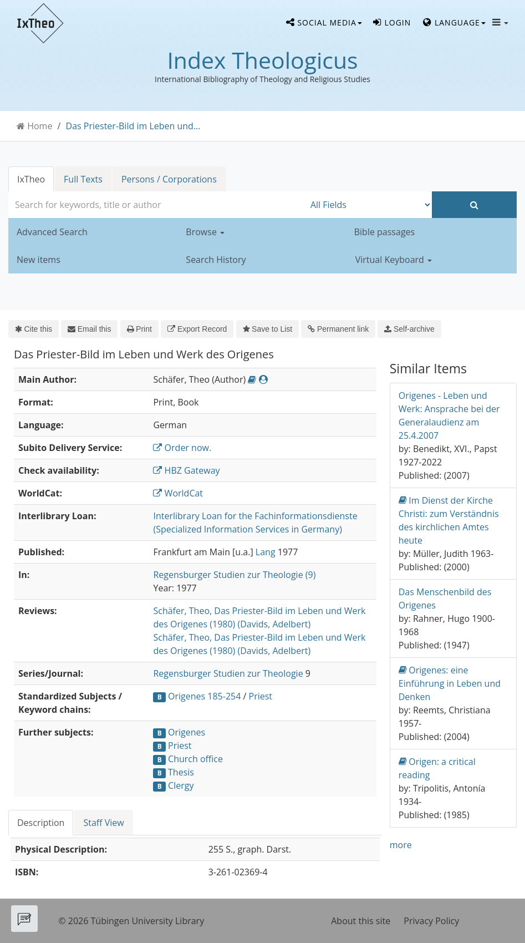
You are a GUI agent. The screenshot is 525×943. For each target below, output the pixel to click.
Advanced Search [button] (52, 232)
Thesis (181, 772)
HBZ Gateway (186, 470)
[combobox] (156, 204)
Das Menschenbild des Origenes (445, 598)
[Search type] (368, 204)
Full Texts (83, 179)
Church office (195, 759)
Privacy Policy (431, 921)
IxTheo (31, 179)
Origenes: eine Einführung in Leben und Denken (450, 683)
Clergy (180, 785)
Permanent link (338, 329)
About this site (360, 921)
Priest (261, 696)
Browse (205, 232)
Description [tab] (40, 823)
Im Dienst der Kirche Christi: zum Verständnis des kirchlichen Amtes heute (449, 520)
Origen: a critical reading (437, 768)
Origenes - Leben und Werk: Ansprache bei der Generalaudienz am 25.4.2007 (449, 415)
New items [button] (38, 260)
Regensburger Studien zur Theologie (228, 673)
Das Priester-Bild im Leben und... (133, 126)
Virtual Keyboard (393, 260)
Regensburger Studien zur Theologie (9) (234, 575)
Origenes (186, 732)
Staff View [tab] (103, 823)
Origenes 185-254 (204, 696)
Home (39, 126)
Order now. (182, 448)
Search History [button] (216, 260)
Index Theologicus (262, 59)
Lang (266, 552)
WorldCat (178, 493)
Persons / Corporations (169, 179)
